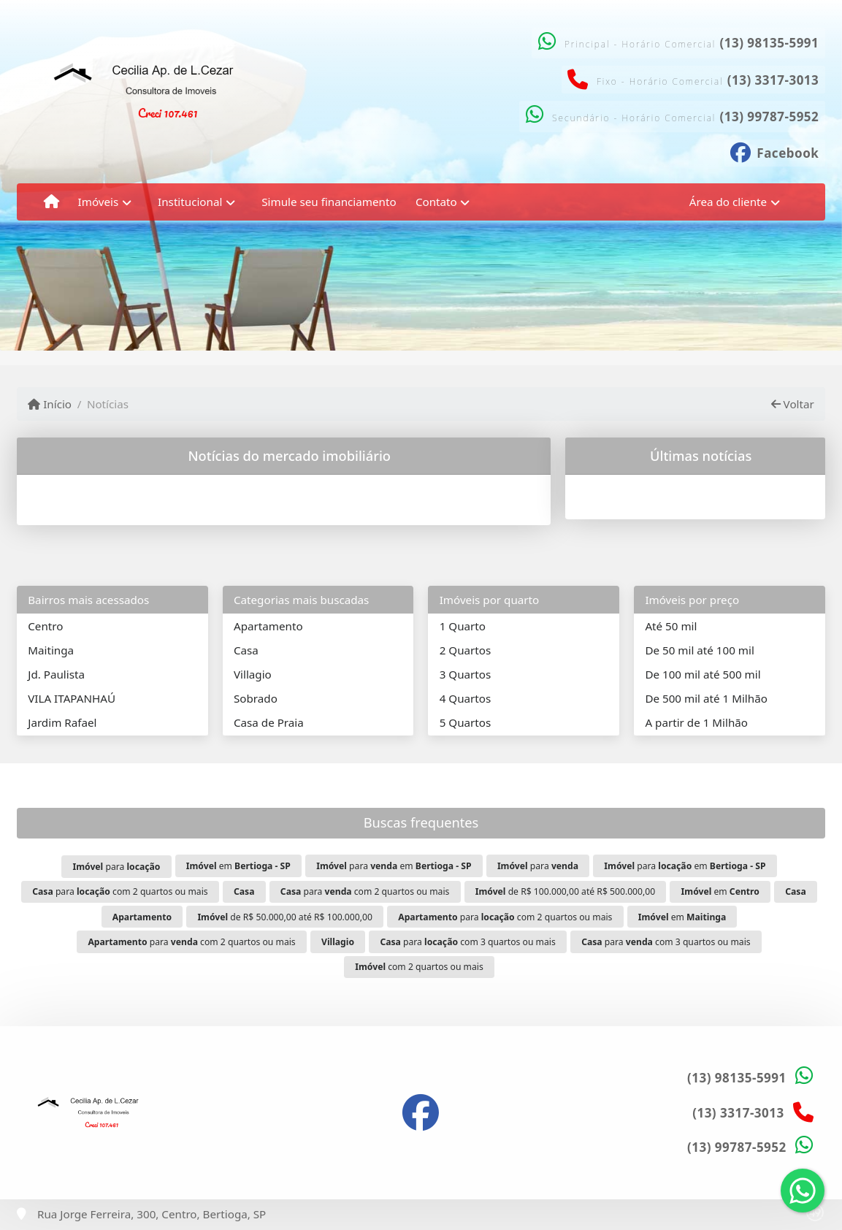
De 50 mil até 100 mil (699, 650)
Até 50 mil (671, 626)
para (116, 866)
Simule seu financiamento (328, 201)
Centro (45, 626)
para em (393, 866)
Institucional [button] (190, 201)
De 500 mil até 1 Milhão (706, 698)
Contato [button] (436, 201)
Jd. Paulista (56, 674)
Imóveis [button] (98, 201)
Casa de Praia (269, 722)
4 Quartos (465, 698)
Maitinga (51, 650)
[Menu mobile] (51, 201)
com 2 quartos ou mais (419, 966)
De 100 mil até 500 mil (702, 674)
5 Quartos (465, 722)
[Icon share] (774, 151)
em (238, 866)
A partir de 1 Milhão (696, 722)
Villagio (253, 674)
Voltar (792, 404)
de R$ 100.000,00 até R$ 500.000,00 (565, 891)
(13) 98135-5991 (769, 42)
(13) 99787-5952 (769, 116)
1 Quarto (463, 626)
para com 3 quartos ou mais (467, 942)
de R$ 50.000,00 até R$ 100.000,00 (284, 917)
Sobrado (256, 698)
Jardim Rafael (62, 722)
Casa (246, 650)
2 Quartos (465, 650)
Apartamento (268, 626)
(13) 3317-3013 (773, 80)
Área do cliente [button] (728, 201)
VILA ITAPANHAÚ (71, 698)
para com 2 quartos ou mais (119, 891)
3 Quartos (465, 674)
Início (50, 404)
